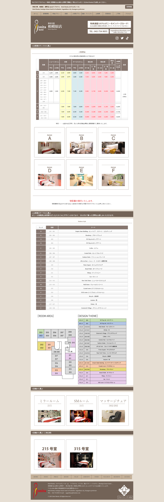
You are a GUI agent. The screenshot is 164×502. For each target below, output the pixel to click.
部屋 (66, 13)
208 (45, 83)
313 (45, 97)
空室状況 (108, 13)
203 (44, 73)
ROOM (66, 477)
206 (45, 80)
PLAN (76, 477)
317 (45, 99)
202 (42, 112)
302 (45, 112)
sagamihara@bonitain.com (73, 493)
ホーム (36, 13)
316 (41, 99)
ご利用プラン (76, 13)
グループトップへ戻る (125, 497)
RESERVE (117, 477)
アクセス (128, 13)
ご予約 (118, 13)
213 (41, 87)
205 (41, 80)
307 (41, 94)
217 (41, 90)
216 (45, 87)
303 (44, 77)
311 (42, 118)
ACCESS (127, 477)
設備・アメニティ (87, 13)
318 (44, 101)
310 (45, 115)
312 (41, 97)
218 (45, 90)
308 (45, 94)
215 (45, 105)
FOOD (97, 477)
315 (45, 118)
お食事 (98, 13)
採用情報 (129, 7)
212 (45, 85)
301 (44, 108)
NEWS (46, 477)
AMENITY (86, 477)
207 (41, 83)
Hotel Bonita (55, 496)
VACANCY (106, 477)
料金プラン (56, 13)
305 (41, 92)
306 (45, 92)
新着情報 (46, 13)
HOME (36, 477)
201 (41, 105)
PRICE (56, 477)
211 (41, 115)
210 (41, 85)
